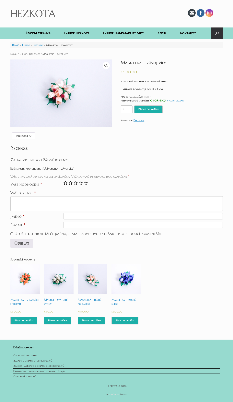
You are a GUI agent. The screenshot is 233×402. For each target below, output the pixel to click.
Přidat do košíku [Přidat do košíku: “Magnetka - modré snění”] (125, 320)
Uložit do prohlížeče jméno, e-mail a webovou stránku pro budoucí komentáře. (88, 233)
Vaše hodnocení (26, 184)
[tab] (23, 135)
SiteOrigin (114, 394)
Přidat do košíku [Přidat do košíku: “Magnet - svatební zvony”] (57, 320)
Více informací (175, 100)
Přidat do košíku (148, 109)
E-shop (26, 45)
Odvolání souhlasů (24, 376)
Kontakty (188, 33)
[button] (217, 33)
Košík (161, 33)
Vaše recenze (23, 193)
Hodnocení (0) (23, 136)
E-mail (17, 225)
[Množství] (127, 109)
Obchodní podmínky (25, 355)
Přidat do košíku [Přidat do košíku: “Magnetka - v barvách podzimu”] (24, 320)
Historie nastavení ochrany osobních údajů (39, 371)
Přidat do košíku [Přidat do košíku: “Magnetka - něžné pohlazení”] (91, 320)
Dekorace (38, 45)
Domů (15, 45)
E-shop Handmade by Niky (123, 33)
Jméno (17, 216)
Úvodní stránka (38, 33)
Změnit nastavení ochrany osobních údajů (38, 365)
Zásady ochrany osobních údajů (32, 360)
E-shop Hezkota (76, 33)
